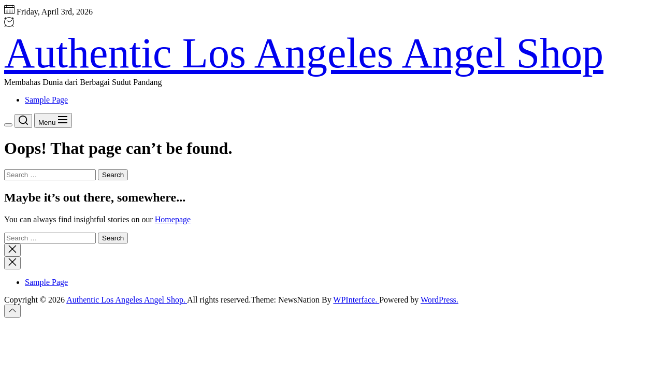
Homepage (173, 219)
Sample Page (46, 99)
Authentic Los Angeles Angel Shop (303, 53)
